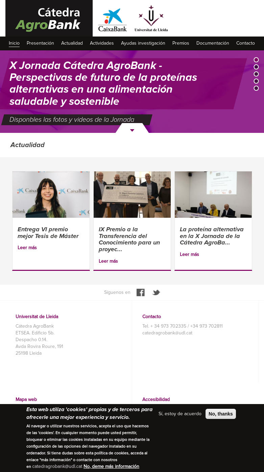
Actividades (102, 43)
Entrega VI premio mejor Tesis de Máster (48, 233)
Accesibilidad (156, 399)
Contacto (245, 43)
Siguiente (132, 128)
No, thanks (221, 414)
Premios (180, 43)
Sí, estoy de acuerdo (180, 414)
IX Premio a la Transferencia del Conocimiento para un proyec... (129, 239)
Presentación (40, 43)
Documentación (212, 43)
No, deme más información (111, 466)
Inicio (14, 43)
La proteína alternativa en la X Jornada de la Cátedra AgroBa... (212, 236)
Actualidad (72, 43)
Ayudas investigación (143, 43)
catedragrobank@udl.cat (167, 333)
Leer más (27, 248)
